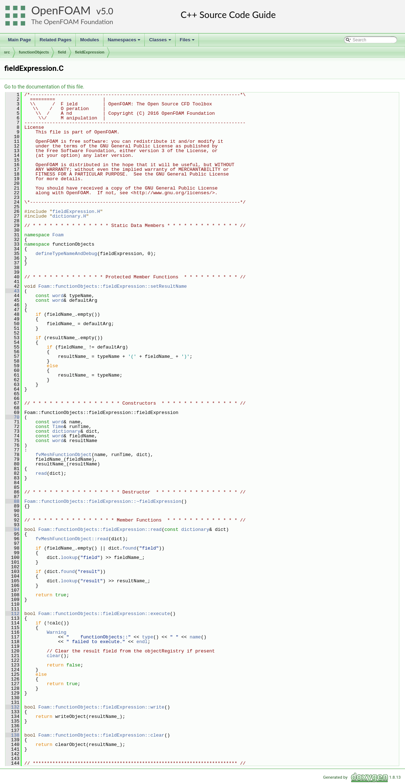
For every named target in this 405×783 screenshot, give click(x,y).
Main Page (19, 39)
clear (54, 655)
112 (12, 613)
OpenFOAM (61, 10)
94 (12, 529)
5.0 (107, 11)
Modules (89, 39)
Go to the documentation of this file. (44, 87)
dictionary (66, 431)
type (147, 637)
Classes (160, 41)
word (58, 295)
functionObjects (34, 52)
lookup (69, 557)
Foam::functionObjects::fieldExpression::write (101, 707)
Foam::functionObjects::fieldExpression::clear (101, 735)
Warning (56, 632)
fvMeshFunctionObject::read (72, 539)
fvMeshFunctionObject (64, 454)
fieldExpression (89, 52)
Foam (58, 235)
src (7, 52)
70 (12, 417)
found (129, 548)
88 (12, 501)
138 (12, 735)
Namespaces (125, 41)
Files (188, 41)
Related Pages (55, 39)
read (41, 473)
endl (142, 641)
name (195, 637)
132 (12, 707)
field (62, 52)
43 (12, 291)
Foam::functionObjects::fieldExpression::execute (104, 613)
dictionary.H (69, 216)
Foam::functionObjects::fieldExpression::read (100, 529)
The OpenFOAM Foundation (72, 22)
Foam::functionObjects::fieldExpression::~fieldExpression (102, 501)
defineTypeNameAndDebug (66, 253)
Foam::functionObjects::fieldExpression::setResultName (112, 286)
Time (58, 426)
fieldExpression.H (76, 211)
